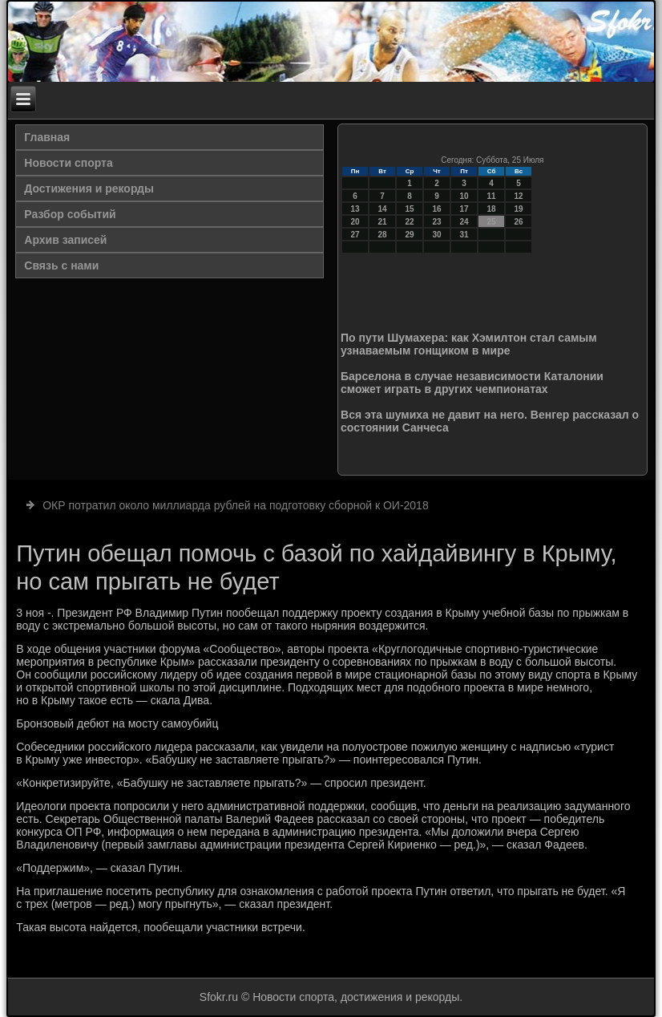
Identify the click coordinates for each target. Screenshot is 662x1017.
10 (463, 196)
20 (354, 221)
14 (381, 209)
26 (518, 221)
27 (354, 234)
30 (436, 234)
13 (354, 209)
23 (436, 221)
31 (463, 234)
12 (518, 196)
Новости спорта (68, 162)
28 (381, 234)
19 (518, 209)
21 (381, 221)
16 (436, 209)
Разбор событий (69, 214)
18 (490, 209)
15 (409, 209)
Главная (47, 137)
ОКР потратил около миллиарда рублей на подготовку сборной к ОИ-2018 (235, 505)
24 (463, 221)
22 (409, 221)
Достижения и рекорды (89, 188)
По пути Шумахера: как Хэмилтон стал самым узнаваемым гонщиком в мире (469, 344)
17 (463, 209)
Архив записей (65, 239)
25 (490, 221)
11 (490, 196)
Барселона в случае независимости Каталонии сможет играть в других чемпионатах (472, 382)
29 (409, 234)
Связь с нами (61, 265)
